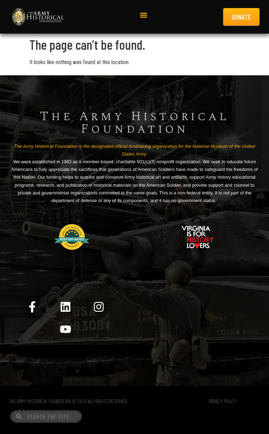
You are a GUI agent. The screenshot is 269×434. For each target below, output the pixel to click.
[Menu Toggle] (134, 274)
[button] (143, 15)
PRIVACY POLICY (222, 401)
